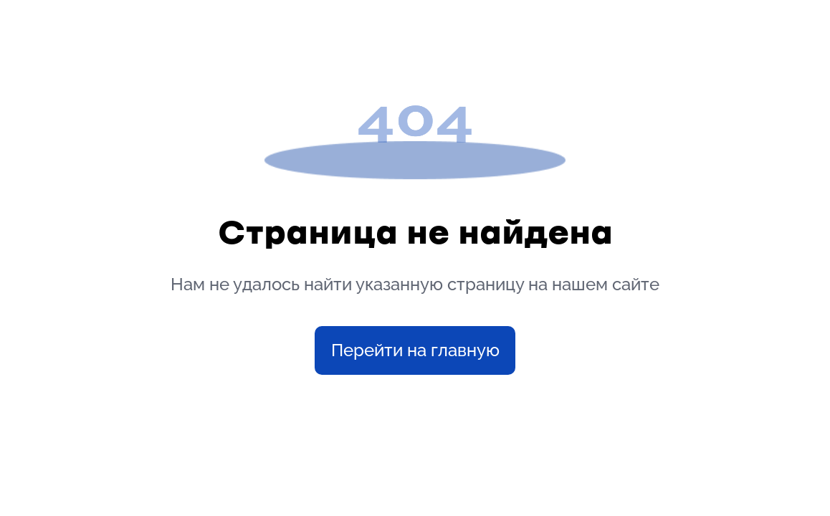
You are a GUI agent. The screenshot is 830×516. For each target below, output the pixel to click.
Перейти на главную (415, 350)
